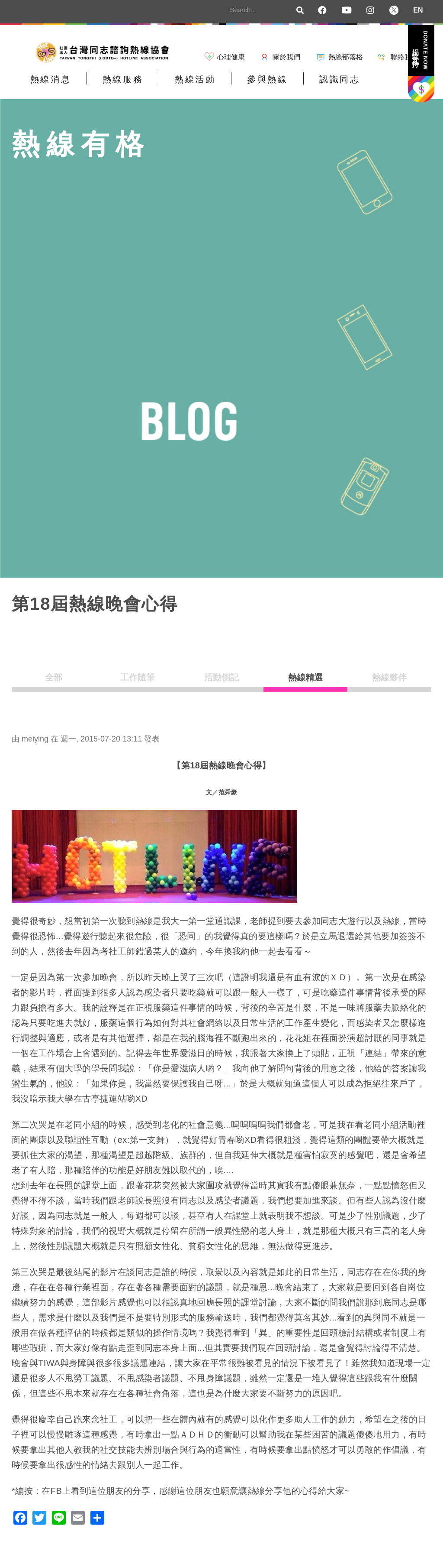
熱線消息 (45, 85)
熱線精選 (305, 684)
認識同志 (293, 85)
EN (418, 10)
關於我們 (286, 57)
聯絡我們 (404, 57)
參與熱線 (231, 85)
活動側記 (221, 684)
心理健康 (231, 57)
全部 (53, 684)
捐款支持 (420, 50)
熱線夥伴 (389, 684)
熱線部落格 (345, 57)
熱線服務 (107, 85)
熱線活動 (169, 85)
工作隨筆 (137, 684)
